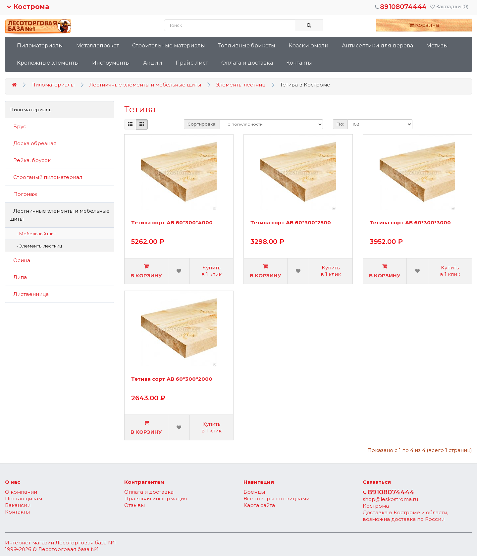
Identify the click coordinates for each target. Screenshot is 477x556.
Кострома (28, 7)
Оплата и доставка (247, 63)
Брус (17, 126)
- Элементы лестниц (38, 246)
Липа (18, 277)
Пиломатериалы (40, 45)
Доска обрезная (32, 143)
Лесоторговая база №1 (85, 542)
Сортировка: (201, 124)
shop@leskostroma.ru (390, 499)
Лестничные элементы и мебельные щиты (145, 85)
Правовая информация (155, 498)
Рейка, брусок (30, 160)
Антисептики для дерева (377, 45)
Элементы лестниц (240, 85)
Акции (152, 63)
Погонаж (23, 194)
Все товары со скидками (276, 498)
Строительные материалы (168, 45)
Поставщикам (23, 498)
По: (340, 124)
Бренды (254, 492)
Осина (19, 260)
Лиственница (29, 294)
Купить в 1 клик (211, 270)
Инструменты (111, 63)
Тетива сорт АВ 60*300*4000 (172, 223)
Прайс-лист (192, 63)
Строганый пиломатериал (45, 177)
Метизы (437, 45)
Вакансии (17, 505)
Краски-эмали (309, 45)
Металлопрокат (97, 45)
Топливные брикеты (246, 45)
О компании (21, 492)
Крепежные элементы (48, 63)
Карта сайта (259, 505)
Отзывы (134, 505)
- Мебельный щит (35, 233)
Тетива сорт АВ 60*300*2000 (171, 379)
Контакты (299, 63)
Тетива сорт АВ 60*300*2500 (290, 223)
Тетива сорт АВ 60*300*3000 (410, 223)
